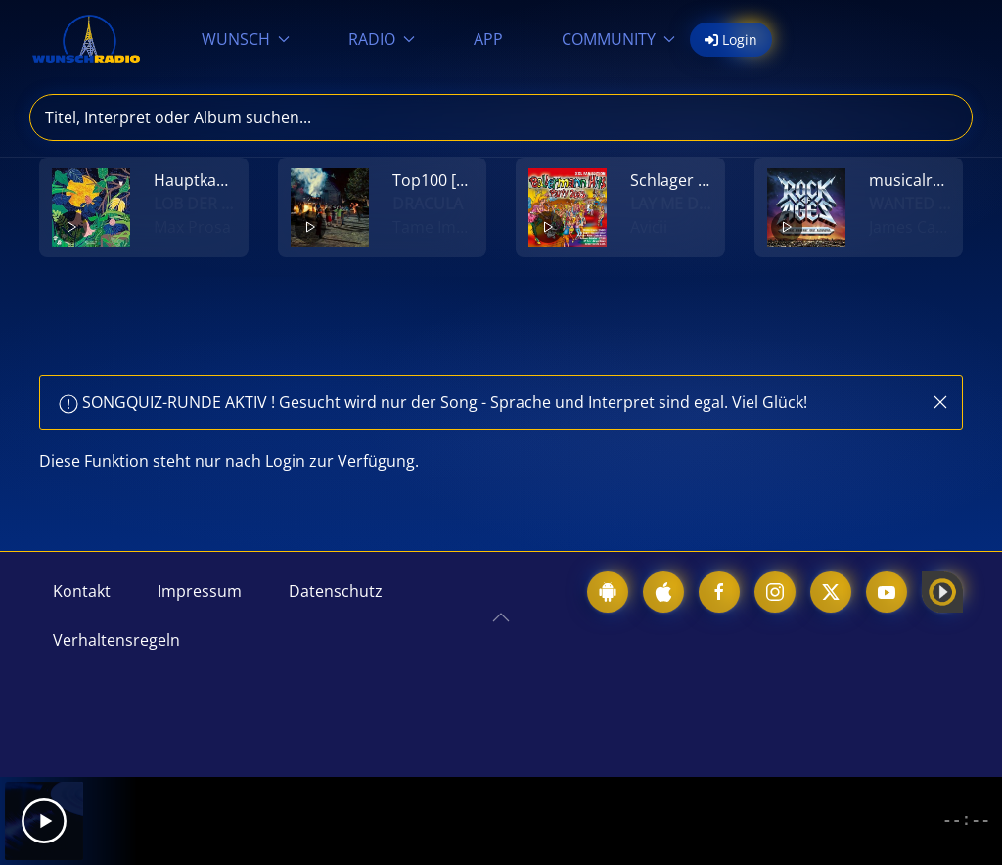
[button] (940, 402)
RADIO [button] (381, 39)
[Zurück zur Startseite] (86, 39)
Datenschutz (336, 591)
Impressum (200, 591)
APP (488, 39)
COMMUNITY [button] (618, 39)
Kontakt (82, 591)
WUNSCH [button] (246, 39)
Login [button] (731, 39)
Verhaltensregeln (116, 640)
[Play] (44, 821)
